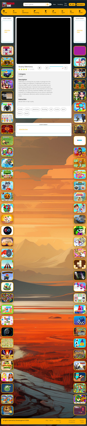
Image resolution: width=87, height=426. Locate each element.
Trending (60, 4)
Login (72, 4)
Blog (47, 420)
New (54, 4)
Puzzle (54, 11)
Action (15, 11)
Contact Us (58, 421)
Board (80, 11)
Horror (72, 11)
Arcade (5, 11)
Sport (63, 11)
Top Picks (65, 4)
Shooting (36, 11)
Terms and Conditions (72, 421)
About (51, 420)
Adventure (25, 11)
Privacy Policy (82, 421)
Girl (46, 11)
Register (81, 4)
